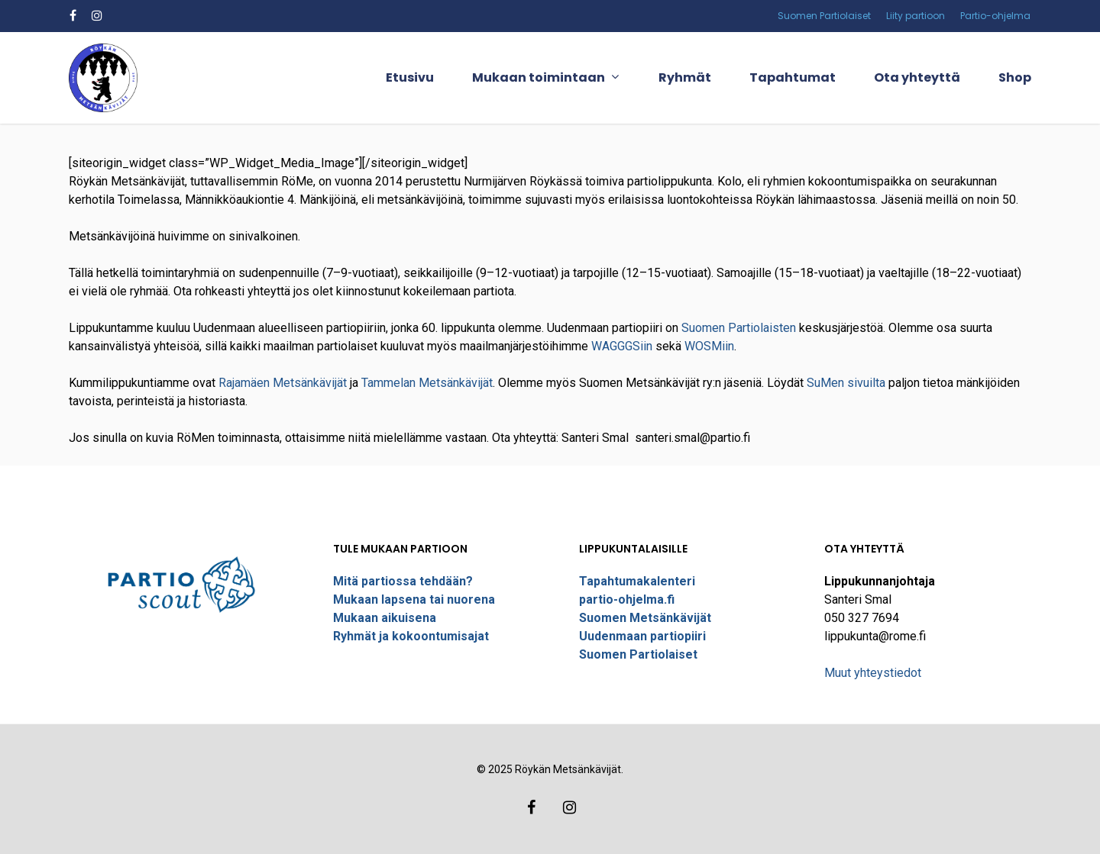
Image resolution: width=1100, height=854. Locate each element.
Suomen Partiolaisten (738, 328)
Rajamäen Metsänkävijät (282, 382)
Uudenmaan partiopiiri (642, 636)
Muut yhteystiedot (872, 672)
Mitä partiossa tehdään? (403, 581)
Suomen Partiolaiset (638, 654)
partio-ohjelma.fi (627, 599)
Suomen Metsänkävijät (645, 618)
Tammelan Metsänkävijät (427, 382)
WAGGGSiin (621, 346)
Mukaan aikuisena (384, 618)
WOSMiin (709, 346)
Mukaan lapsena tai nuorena (414, 599)
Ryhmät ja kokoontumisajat (411, 636)
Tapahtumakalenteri (637, 581)
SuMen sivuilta (846, 382)
